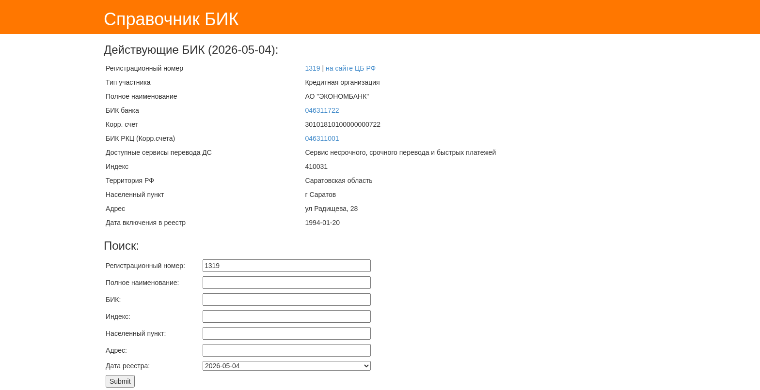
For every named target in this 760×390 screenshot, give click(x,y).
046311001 (322, 138)
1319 (312, 68)
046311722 (322, 110)
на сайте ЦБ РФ (351, 68)
